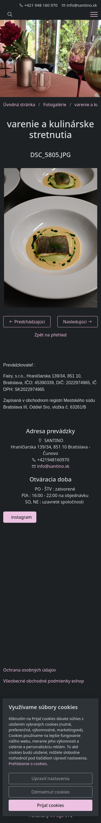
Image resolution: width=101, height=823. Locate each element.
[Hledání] (10, 14)
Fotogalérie (54, 104)
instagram (20, 517)
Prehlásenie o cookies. (28, 763)
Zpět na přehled (50, 335)
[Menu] (94, 14)
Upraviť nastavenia (50, 778)
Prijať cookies (50, 805)
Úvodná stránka (19, 104)
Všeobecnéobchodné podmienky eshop (43, 681)
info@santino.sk (53, 466)
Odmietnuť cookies (50, 792)
